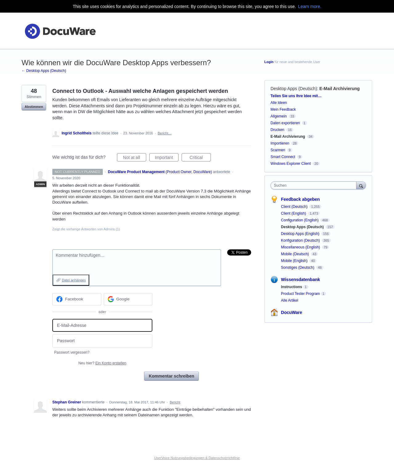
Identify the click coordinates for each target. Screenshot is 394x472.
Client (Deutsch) (294, 206)
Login (269, 62)
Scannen (278, 150)
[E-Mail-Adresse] (102, 325)
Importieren (280, 143)
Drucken (277, 130)
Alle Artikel (289, 300)
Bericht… (164, 133)
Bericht (175, 402)
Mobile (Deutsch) (295, 254)
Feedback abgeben (300, 199)
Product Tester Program (300, 294)
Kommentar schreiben (171, 376)
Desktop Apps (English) (300, 234)
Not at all (134, 158)
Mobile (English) (294, 261)
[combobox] (315, 185)
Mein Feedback (283, 109)
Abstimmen (34, 107)
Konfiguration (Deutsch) (301, 240)
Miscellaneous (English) (301, 247)
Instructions (291, 287)
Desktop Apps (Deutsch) (294, 88)
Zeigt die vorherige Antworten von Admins (86, 229)
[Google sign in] (128, 299)
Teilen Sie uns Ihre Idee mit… (296, 96)
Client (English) (294, 213)
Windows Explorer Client (291, 163)
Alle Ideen (279, 103)
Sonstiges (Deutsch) (298, 267)
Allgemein (279, 116)
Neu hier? (102, 363)
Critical (200, 158)
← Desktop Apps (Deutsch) (44, 71)
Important (167, 158)
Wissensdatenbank (300, 279)
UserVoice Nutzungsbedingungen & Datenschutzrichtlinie (197, 458)
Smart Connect (283, 157)
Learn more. (309, 6)
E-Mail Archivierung (340, 88)
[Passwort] (102, 340)
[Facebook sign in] (76, 299)
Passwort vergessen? (72, 352)
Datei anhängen (74, 280)
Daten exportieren (285, 123)
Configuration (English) (300, 220)
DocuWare (291, 312)
